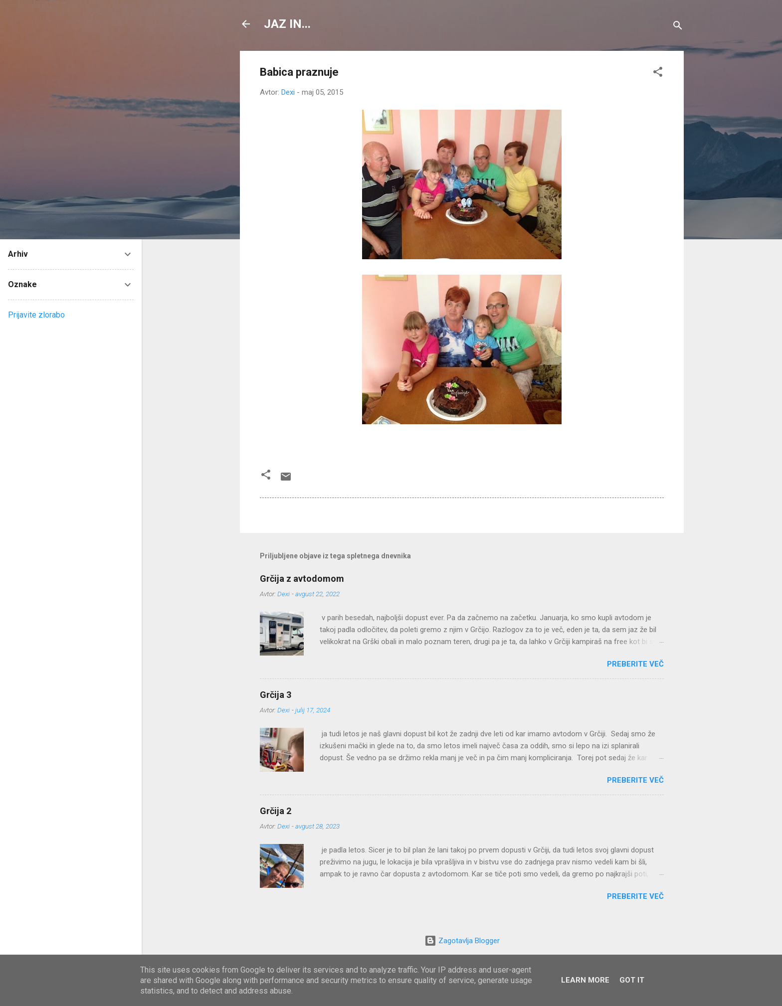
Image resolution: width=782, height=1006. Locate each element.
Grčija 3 (275, 694)
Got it (631, 980)
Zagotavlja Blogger (462, 940)
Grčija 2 (275, 811)
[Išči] (678, 27)
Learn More (585, 980)
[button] (658, 73)
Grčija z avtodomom (302, 578)
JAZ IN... (287, 24)
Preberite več (635, 664)
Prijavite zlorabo (36, 315)
